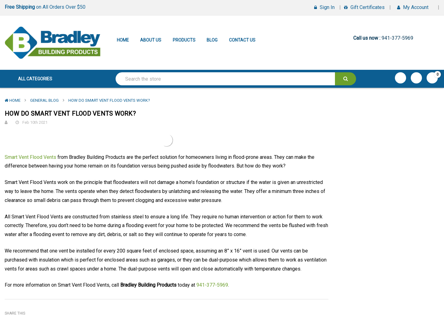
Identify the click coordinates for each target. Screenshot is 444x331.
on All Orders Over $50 (45, 7)
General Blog (44, 100)
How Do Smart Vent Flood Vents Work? (109, 100)
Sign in (324, 7)
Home (123, 40)
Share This (15, 313)
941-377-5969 (212, 285)
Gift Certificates (364, 7)
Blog (212, 40)
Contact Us (242, 40)
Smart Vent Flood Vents (30, 157)
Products (184, 40)
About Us (150, 40)
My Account (415, 7)
